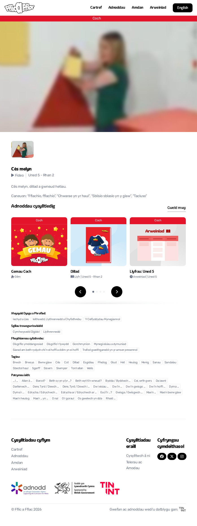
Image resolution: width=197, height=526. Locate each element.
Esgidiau (88, 362)
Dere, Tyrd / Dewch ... (45, 386)
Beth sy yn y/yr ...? (60, 380)
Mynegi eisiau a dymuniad (110, 344)
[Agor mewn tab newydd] (29, 488)
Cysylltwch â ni (138, 456)
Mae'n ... (151, 392)
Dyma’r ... (18, 392)
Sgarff (36, 368)
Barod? (40, 380)
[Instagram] (182, 456)
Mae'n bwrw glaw (170, 392)
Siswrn (48, 368)
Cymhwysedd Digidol (26, 331)
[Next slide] (116, 291)
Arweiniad (158, 7)
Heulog (133, 362)
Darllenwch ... (21, 386)
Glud (114, 362)
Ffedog (102, 362)
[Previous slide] (80, 291)
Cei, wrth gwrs (143, 380)
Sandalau (170, 362)
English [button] (182, 8)
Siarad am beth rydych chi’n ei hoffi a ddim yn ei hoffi (46, 350)
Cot (66, 362)
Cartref (96, 7)
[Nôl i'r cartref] (19, 7)
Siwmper (61, 368)
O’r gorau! (68, 398)
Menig (145, 362)
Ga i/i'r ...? (106, 392)
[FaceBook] (161, 456)
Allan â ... (27, 380)
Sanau (157, 362)
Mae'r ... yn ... (40, 398)
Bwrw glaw (45, 362)
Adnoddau (116, 7)
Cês (57, 362)
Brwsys (29, 362)
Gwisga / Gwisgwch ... (129, 392)
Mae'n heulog (21, 398)
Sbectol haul (20, 368)
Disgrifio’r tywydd (58, 344)
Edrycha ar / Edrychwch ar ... (78, 392)
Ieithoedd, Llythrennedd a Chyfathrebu (57, 319)
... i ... (15, 380)
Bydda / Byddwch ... (117, 380)
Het (122, 362)
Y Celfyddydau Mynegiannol (102, 319)
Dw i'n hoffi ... (157, 386)
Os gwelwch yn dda (90, 398)
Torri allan (77, 368)
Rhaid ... (110, 398)
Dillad (76, 362)
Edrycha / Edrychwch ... (42, 392)
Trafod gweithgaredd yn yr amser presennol (109, 350)
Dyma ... (174, 386)
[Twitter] (171, 456)
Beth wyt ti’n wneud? (88, 380)
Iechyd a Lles (21, 319)
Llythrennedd (51, 331)
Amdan (137, 7)
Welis (90, 368)
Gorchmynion (81, 344)
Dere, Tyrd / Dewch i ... (76, 386)
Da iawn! (161, 380)
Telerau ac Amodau (134, 465)
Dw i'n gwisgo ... (135, 386)
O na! (55, 398)
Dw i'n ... (117, 386)
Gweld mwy (176, 208)
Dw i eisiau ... (100, 386)
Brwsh (17, 362)
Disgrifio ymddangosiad (28, 344)
